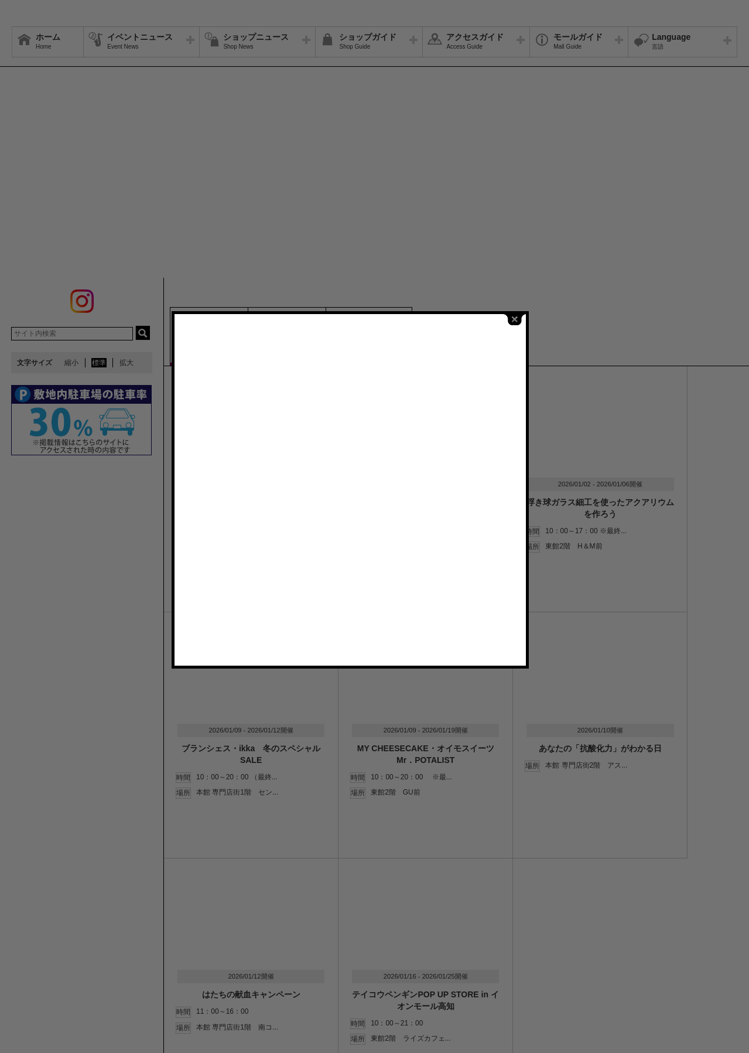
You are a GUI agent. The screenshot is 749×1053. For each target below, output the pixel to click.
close (539, 362)
